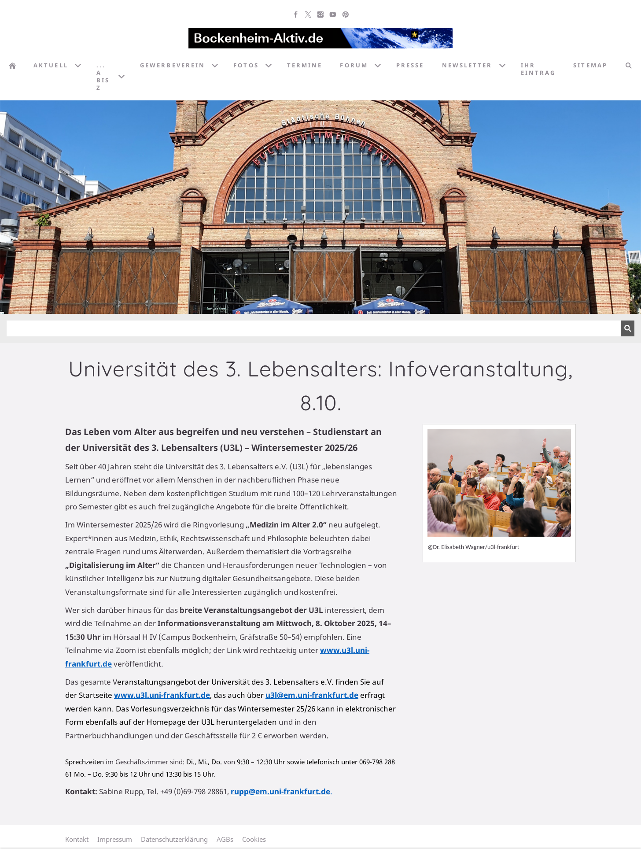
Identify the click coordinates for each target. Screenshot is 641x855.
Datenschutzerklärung (174, 839)
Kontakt (76, 839)
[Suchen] (314, 328)
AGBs (225, 839)
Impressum (114, 839)
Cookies (254, 839)
